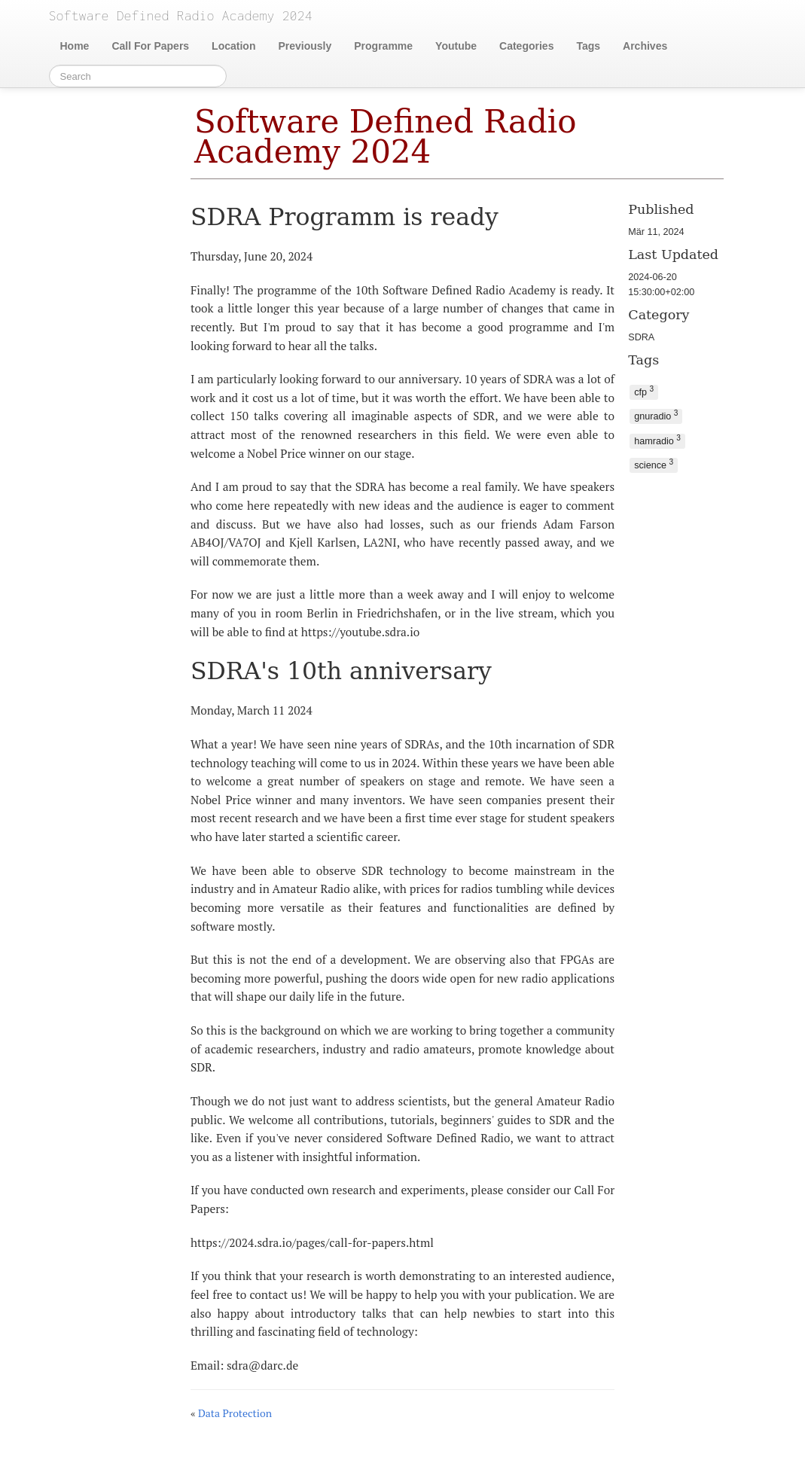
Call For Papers (150, 46)
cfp (644, 391)
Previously (304, 46)
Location (233, 46)
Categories (526, 46)
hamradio (657, 440)
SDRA (641, 337)
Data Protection (235, 1413)
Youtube (456, 46)
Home (75, 46)
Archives (645, 46)
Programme (383, 46)
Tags (588, 46)
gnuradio (656, 415)
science (653, 464)
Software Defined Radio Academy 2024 (385, 136)
